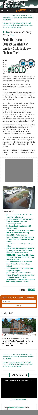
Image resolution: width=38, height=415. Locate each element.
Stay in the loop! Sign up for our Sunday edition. (18, 298)
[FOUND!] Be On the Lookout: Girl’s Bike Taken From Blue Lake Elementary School (19, 221)
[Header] (19, 4)
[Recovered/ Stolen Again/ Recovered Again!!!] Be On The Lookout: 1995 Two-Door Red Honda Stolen (20, 250)
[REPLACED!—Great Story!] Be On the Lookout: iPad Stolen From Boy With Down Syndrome (20, 257)
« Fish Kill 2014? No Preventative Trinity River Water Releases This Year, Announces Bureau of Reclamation (18, 18)
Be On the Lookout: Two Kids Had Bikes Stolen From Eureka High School (19, 264)
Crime (12, 35)
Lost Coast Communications (16, 407)
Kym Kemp (6, 32)
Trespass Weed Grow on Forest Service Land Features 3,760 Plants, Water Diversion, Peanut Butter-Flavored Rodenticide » (18, 25)
